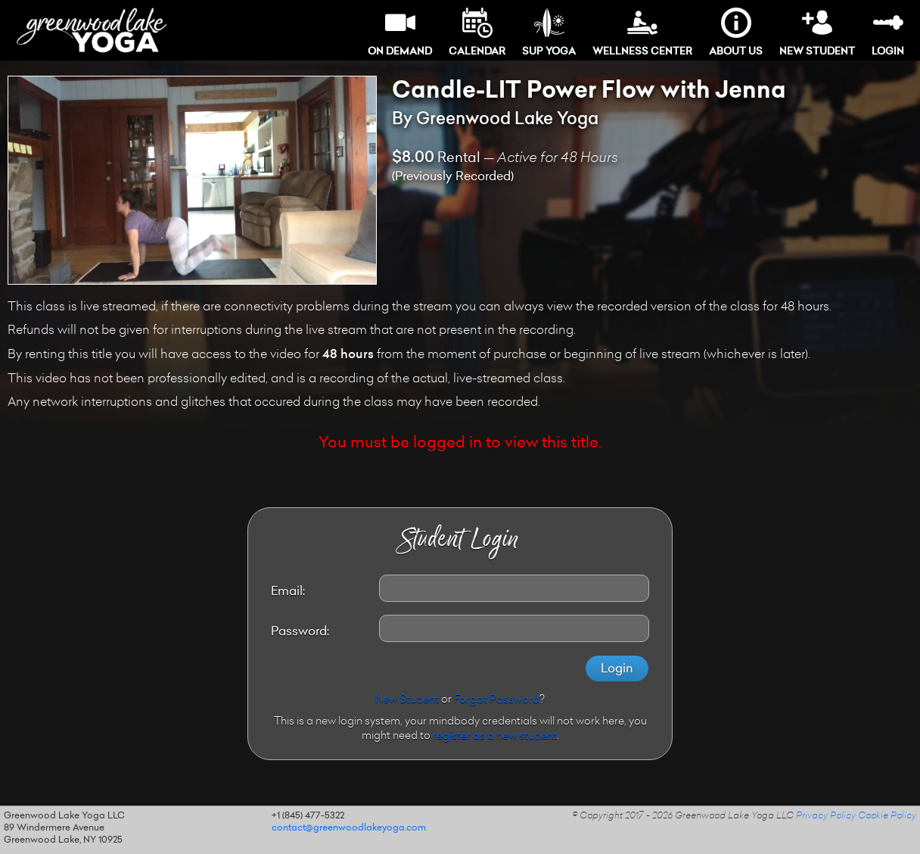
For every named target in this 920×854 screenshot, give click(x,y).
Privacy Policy (826, 816)
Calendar (477, 32)
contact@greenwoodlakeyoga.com (349, 828)
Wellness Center (642, 32)
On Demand (400, 32)
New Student (817, 32)
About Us (736, 32)
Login (888, 32)
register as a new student (495, 736)
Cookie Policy (887, 816)
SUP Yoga (549, 32)
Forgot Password (496, 700)
